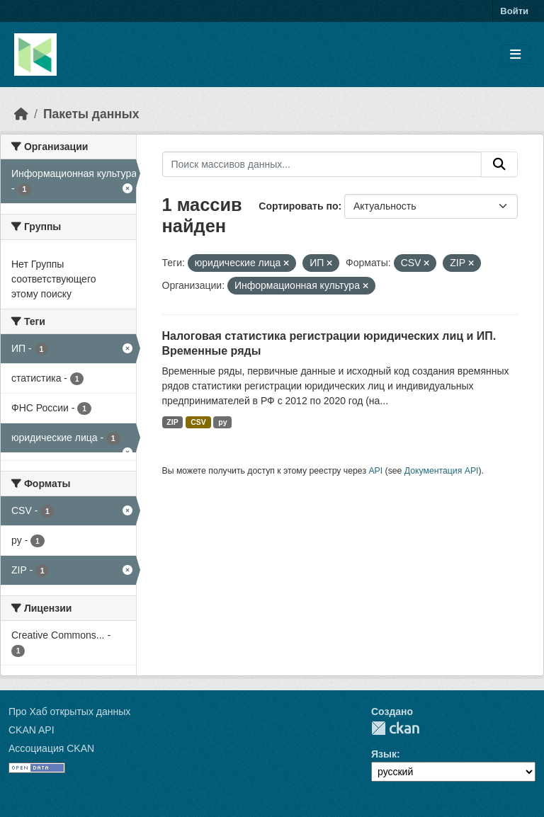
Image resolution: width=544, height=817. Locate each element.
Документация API (441, 471)
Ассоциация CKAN (51, 748)
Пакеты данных (91, 114)
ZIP (172, 422)
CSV (198, 422)
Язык (384, 754)
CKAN (395, 728)
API (375, 471)
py (222, 422)
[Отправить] (499, 164)
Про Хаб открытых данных (69, 711)
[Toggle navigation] (515, 55)
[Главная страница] (21, 114)
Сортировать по (298, 206)
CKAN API (31, 730)
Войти (514, 11)
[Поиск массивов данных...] (322, 164)
